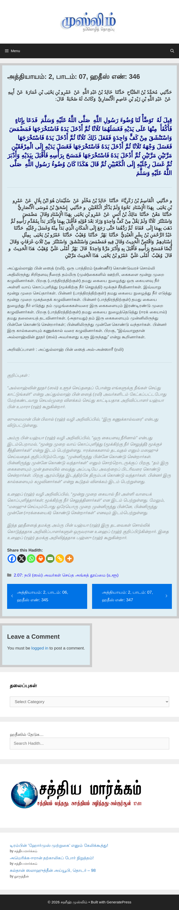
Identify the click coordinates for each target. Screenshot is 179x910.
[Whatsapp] (31, 558)
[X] (21, 558)
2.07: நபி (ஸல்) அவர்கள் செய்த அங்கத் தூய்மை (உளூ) (66, 575)
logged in (39, 648)
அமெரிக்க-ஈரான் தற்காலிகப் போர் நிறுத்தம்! (52, 858)
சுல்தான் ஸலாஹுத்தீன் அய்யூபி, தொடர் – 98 (53, 870)
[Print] (40, 558)
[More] (69, 558)
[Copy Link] (59, 558)
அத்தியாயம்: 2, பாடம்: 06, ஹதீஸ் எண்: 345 (42, 596)
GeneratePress (119, 902)
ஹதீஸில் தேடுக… (27, 734)
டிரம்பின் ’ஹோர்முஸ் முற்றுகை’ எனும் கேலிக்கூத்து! (59, 845)
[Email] (50, 558)
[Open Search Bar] (172, 51)
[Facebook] (12, 558)
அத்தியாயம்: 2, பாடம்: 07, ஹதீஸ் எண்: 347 (127, 596)
